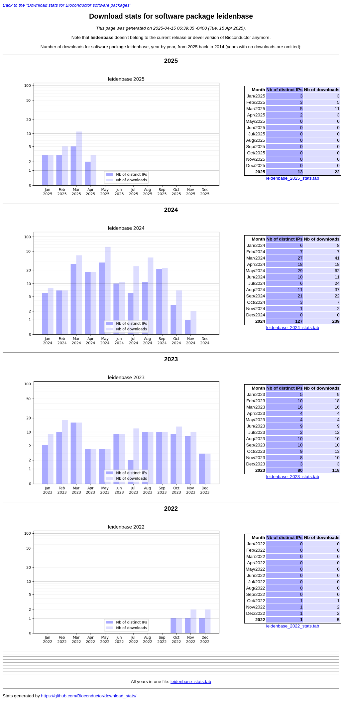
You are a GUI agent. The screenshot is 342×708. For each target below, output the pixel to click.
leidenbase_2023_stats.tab (292, 476)
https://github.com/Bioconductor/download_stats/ (89, 695)
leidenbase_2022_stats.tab (292, 625)
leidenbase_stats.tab (191, 681)
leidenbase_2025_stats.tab (292, 178)
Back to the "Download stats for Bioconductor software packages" (67, 5)
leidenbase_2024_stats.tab (292, 327)
